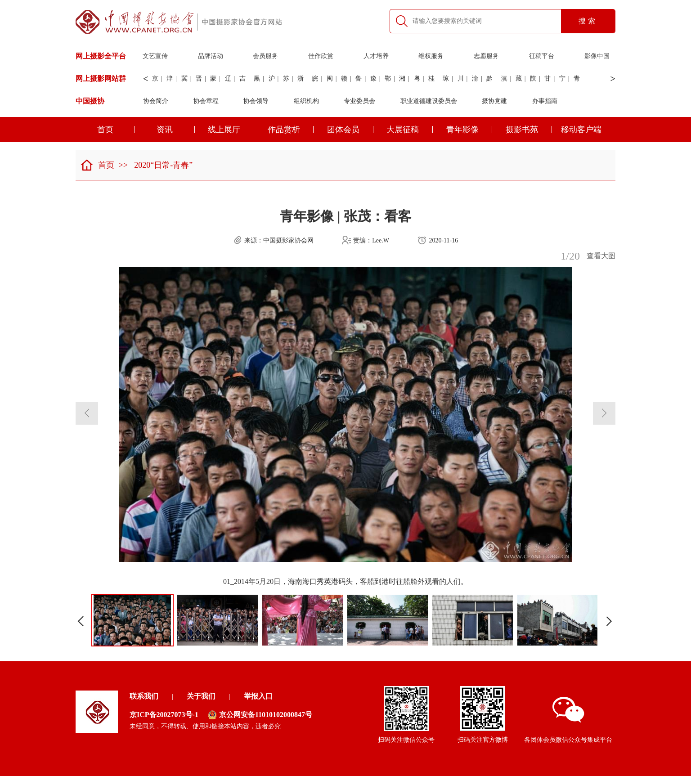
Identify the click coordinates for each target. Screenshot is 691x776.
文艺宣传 (155, 56)
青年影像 (469, 129)
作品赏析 (291, 129)
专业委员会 (359, 101)
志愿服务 (486, 56)
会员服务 (265, 56)
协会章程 (206, 101)
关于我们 (201, 696)
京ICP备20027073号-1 (164, 714)
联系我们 (144, 696)
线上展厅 (231, 129)
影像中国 (597, 56)
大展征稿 (409, 129)
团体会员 (350, 129)
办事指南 (544, 101)
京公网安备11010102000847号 (260, 714)
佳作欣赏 (320, 56)
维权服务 (431, 56)
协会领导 (256, 101)
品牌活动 (210, 56)
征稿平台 (541, 56)
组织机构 (306, 101)
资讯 (176, 129)
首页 (116, 129)
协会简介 (155, 101)
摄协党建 (494, 101)
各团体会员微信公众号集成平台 (568, 720)
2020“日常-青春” (163, 165)
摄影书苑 (529, 129)
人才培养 (376, 56)
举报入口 (258, 696)
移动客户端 (581, 129)
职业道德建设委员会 (428, 101)
